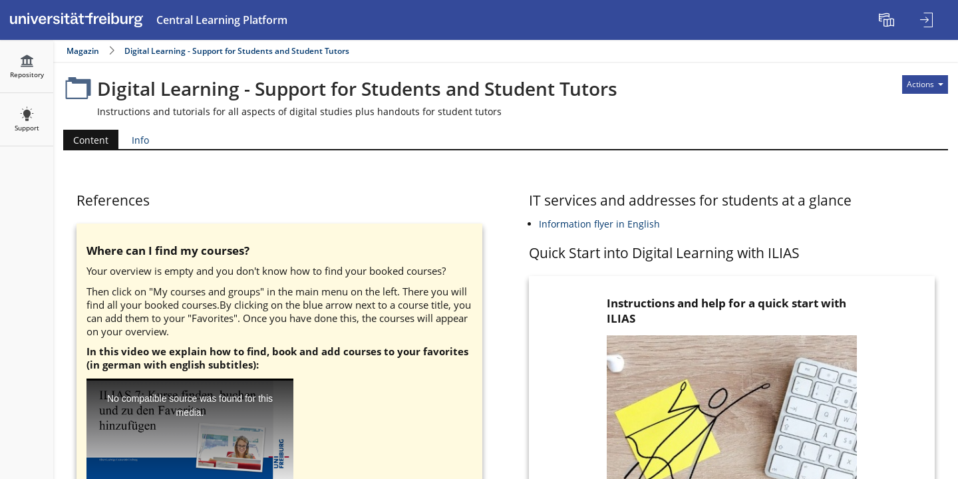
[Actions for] (925, 84)
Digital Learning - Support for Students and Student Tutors (236, 51)
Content (85, 140)
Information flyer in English (599, 224)
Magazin (83, 51)
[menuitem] (888, 20)
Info (140, 140)
